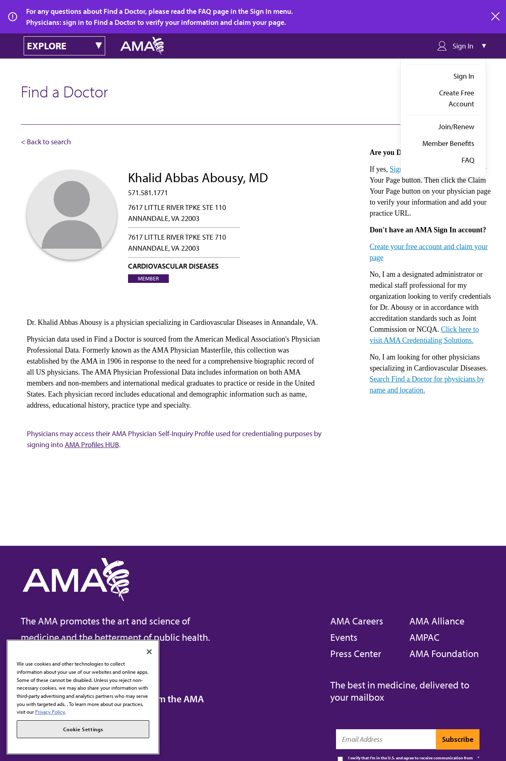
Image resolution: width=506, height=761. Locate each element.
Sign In (463, 76)
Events (344, 637)
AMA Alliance (436, 621)
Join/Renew (456, 126)
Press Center (355, 653)
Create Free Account (456, 98)
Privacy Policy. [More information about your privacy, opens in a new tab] (50, 711)
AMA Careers (356, 621)
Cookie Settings (83, 729)
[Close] (149, 652)
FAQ (468, 160)
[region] (83, 697)
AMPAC (424, 637)
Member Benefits (448, 143)
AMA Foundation (444, 653)
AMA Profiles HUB (92, 444)
